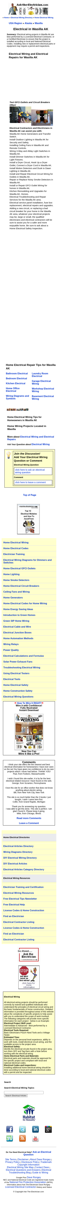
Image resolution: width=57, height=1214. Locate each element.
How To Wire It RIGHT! (29, 703)
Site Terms (10, 1159)
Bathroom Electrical (17, 373)
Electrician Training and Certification (23, 887)
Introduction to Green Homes (19, 615)
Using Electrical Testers (16, 673)
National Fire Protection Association (28, 1182)
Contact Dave (42, 1167)
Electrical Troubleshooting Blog (30, 1171)
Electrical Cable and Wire (17, 627)
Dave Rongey (34, 1177)
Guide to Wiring (40, 1172)
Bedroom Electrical (16, 378)
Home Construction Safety (17, 691)
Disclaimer (23, 1159)
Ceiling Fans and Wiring (16, 592)
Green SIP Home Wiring (16, 621)
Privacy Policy (12, 1162)
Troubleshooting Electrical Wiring (21, 667)
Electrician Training (14, 554)
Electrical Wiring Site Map (20, 1167)
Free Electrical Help (14, 904)
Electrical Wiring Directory (22, 18)
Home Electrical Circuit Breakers (21, 586)
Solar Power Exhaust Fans (17, 661)
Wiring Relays (11, 644)
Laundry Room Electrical (40, 374)
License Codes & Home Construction (23, 910)
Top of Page (29, 495)
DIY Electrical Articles (15, 863)
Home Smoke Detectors (16, 580)
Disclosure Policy (30, 1162)
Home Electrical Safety (15, 685)
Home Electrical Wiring (43, 18)
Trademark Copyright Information (35, 1163)
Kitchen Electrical (15, 383)
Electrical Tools (11, 679)
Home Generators (13, 597)
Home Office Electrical (13, 389)
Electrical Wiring (41, 444)
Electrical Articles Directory (18, 846)
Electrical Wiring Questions (18, 696)
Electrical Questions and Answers (23, 1170)
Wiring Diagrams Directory (18, 852)
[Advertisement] (31, 79)
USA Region (16, 23)
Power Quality (11, 650)
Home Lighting (11, 574)
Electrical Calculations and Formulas (23, 656)
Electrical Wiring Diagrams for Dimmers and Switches (27, 561)
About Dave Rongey (40, 1159)
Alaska (29, 23)
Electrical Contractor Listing (18, 922)
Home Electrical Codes (15, 548)
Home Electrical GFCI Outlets (19, 568)
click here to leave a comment (30, 482)
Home (6, 18)
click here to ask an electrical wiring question (30, 471)
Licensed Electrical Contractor (20, 1187)
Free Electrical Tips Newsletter (20, 899)
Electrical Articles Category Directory (23, 869)
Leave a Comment (29, 823)
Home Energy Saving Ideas (18, 609)
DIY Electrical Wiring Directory (20, 858)
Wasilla (39, 23)
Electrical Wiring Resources (18, 893)
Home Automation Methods (18, 638)
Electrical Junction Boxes (17, 632)
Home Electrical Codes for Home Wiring (25, 603)
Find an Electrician (13, 916)
